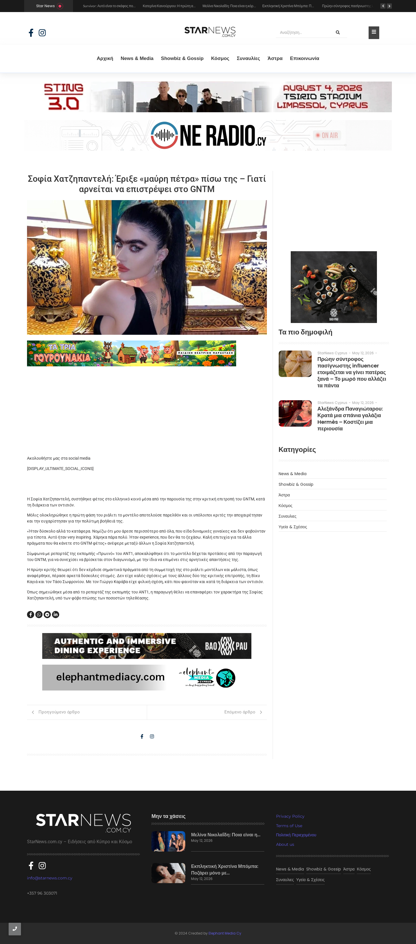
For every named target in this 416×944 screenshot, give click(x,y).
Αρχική (105, 58)
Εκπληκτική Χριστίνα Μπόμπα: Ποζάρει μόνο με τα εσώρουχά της (310, 6)
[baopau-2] (334, 287)
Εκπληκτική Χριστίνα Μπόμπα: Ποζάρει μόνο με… (224, 869)
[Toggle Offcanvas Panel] (374, 32)
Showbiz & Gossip (182, 58)
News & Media (137, 58)
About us (285, 844)
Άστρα (274, 58)
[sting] (208, 110)
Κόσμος (220, 58)
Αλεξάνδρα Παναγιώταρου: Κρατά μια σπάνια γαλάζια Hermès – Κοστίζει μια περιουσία (350, 418)
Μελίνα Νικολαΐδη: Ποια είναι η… (225, 834)
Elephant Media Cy (225, 933)
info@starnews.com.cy (49, 878)
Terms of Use (289, 825)
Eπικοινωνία (304, 58)
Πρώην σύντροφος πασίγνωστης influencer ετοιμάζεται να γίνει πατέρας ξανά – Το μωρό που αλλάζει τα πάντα (351, 372)
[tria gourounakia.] (147, 353)
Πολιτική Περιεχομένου (296, 834)
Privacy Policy (290, 816)
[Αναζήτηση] (302, 33)
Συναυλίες (248, 58)
